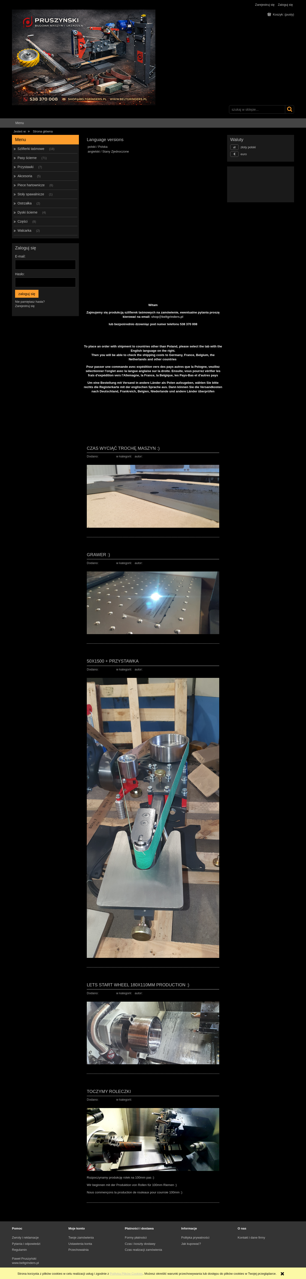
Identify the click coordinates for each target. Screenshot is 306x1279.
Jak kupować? (191, 1244)
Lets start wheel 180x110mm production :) (138, 985)
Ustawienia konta (80, 1244)
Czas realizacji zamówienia (143, 1250)
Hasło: (20, 274)
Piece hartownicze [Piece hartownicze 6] (31, 185)
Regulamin (19, 1250)
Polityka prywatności (195, 1237)
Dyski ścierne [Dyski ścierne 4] (27, 212)
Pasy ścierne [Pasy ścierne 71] (27, 158)
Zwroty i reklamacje (25, 1237)
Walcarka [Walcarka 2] (24, 230)
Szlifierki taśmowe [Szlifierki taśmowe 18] (30, 149)
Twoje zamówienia (81, 1237)
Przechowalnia (78, 1250)
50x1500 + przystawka (113, 661)
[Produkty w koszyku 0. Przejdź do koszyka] (281, 14)
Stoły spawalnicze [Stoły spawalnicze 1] (30, 194)
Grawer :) (98, 554)
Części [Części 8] (22, 221)
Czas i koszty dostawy (140, 1244)
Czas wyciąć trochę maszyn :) (123, 448)
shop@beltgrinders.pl (167, 316)
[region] (153, 208)
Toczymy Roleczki (109, 1091)
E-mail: (20, 256)
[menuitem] (19, 123)
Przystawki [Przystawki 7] (25, 167)
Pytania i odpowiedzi (26, 1244)
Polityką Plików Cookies (126, 1273)
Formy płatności (136, 1237)
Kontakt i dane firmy (251, 1237)
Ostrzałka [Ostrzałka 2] (24, 203)
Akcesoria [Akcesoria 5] (24, 176)
